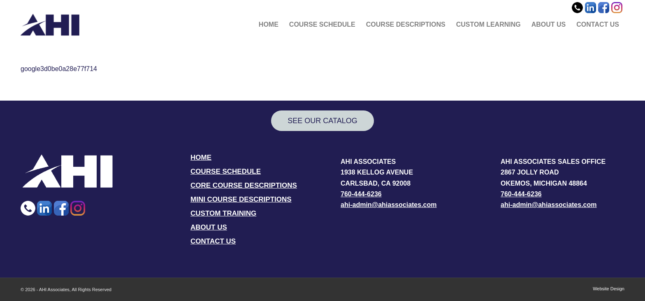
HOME (200, 157)
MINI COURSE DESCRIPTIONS (241, 199)
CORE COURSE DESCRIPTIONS (243, 185)
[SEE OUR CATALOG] (322, 120)
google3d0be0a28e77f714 (59, 68)
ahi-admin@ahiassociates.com (388, 204)
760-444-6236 (361, 194)
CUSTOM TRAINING (223, 213)
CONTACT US (213, 241)
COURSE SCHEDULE (225, 171)
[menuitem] (268, 24)
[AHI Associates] (50, 24)
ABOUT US (208, 227)
